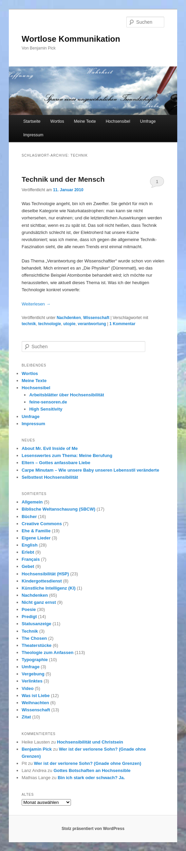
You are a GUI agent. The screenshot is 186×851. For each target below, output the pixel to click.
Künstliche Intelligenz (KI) (49, 588)
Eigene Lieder (36, 537)
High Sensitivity (45, 409)
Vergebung (33, 673)
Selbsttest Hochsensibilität (50, 477)
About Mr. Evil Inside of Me (50, 448)
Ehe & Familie (36, 530)
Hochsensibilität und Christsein (90, 742)
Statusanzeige (36, 623)
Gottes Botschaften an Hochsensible (92, 770)
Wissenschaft (96, 317)
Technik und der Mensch (63, 179)
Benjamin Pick (37, 749)
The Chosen (34, 638)
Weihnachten (35, 702)
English (30, 545)
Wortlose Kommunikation (71, 38)
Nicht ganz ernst (39, 602)
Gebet (28, 566)
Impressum (33, 135)
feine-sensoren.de (48, 401)
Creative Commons (42, 523)
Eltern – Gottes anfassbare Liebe (56, 462)
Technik (30, 631)
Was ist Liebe (36, 695)
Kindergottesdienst (42, 580)
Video (28, 688)
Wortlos (57, 121)
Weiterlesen (36, 303)
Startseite (31, 121)
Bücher (29, 516)
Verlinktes (32, 681)
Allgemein (32, 501)
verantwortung (92, 323)
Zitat (26, 716)
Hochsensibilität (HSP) (45, 573)
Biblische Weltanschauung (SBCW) (58, 509)
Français (31, 559)
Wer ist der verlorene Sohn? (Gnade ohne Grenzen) (87, 763)
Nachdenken (69, 317)
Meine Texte (85, 121)
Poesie (29, 609)
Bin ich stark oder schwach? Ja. (91, 777)
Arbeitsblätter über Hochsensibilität (66, 394)
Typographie (35, 659)
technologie (49, 323)
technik (29, 323)
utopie (69, 323)
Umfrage (148, 121)
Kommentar (122, 323)
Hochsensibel (118, 121)
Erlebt (28, 552)
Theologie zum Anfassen (48, 652)
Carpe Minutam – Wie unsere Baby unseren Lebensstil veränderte (90, 470)
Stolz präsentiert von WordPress (92, 828)
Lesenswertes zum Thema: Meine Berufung (67, 455)
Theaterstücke (37, 645)
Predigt (29, 616)
